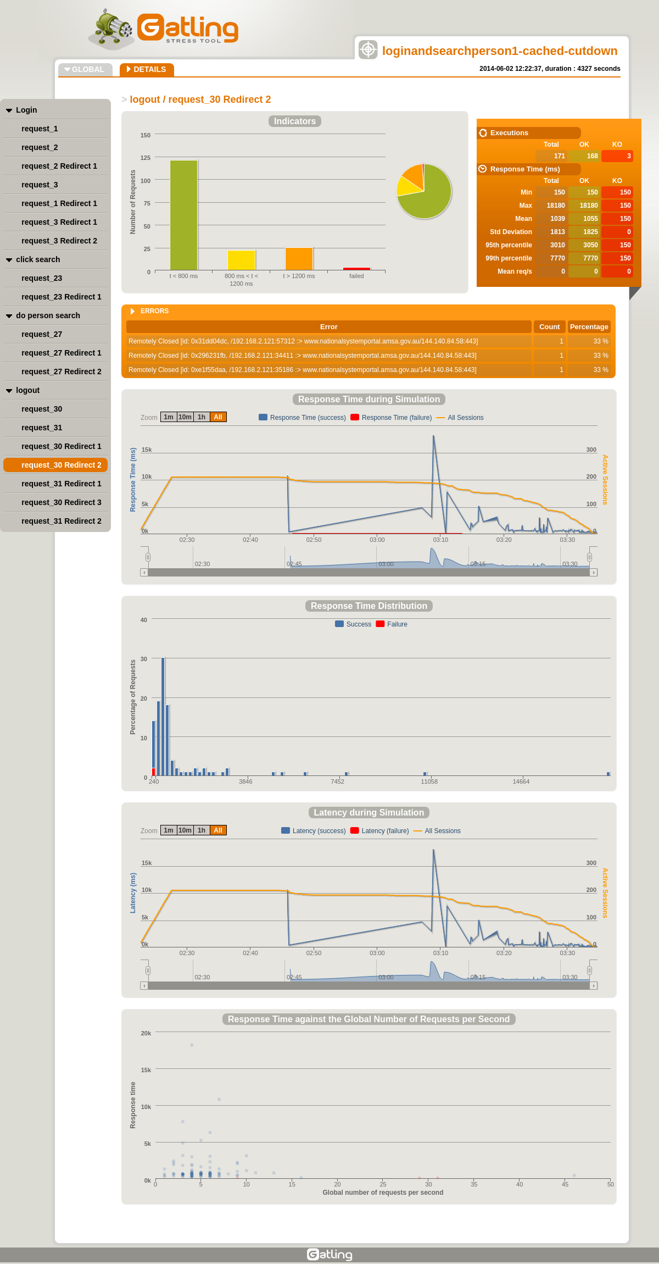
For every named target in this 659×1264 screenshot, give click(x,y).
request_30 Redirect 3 (61, 502)
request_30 (41, 408)
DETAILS (149, 69)
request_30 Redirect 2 (61, 465)
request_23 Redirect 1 (61, 296)
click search (38, 259)
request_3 (39, 184)
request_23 (41, 278)
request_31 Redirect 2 (61, 521)
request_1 (39, 128)
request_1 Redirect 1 (59, 203)
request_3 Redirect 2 (59, 240)
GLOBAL (88, 69)
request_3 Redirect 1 (59, 222)
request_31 (41, 427)
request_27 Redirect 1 (61, 352)
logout (28, 390)
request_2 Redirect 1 (59, 166)
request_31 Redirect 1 (61, 483)
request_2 (39, 147)
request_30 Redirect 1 (61, 446)
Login (26, 110)
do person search (48, 315)
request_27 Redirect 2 (61, 371)
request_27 (41, 334)
